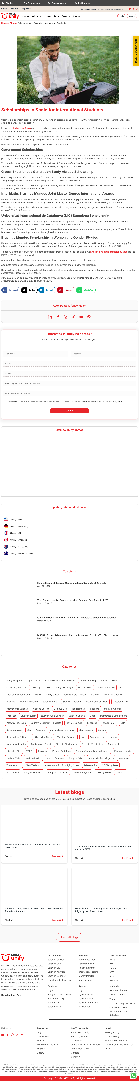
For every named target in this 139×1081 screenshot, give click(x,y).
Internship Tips (13, 751)
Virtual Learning (88, 680)
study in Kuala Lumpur (52, 715)
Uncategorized (120, 701)
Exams (38, 694)
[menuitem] (25, 16)
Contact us (14, 9)
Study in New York (33, 772)
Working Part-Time (61, 751)
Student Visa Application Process (92, 751)
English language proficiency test (108, 251)
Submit (69, 410)
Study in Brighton (82, 772)
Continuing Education (17, 687)
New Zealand (33, 765)
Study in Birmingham (66, 744)
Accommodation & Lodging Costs (61, 765)
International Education (18, 694)
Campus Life (60, 708)
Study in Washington (92, 744)
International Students (17, 708)
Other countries (14, 730)
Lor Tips (37, 687)
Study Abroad (86, 730)
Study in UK (114, 744)
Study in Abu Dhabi (41, 744)
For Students (8, 3)
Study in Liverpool (72, 701)
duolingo (10, 701)
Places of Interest (109, 680)
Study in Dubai (76, 758)
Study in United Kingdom (101, 758)
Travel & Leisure (74, 722)
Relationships (90, 765)
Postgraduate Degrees (75, 694)
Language (92, 722)
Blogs (92, 715)
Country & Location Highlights (46, 722)
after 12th (11, 715)
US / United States (43, 737)
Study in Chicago (64, 687)
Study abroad (26, 9)
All (121, 687)
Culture (95, 694)
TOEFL (29, 751)
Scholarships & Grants (17, 737)
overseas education (16, 744)
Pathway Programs (16, 722)
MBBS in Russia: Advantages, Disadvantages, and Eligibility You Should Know (77, 635)
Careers (4, 9)
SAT (83, 737)
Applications (34, 680)
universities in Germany (62, 730)
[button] (10, 290)
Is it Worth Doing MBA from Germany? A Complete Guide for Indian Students (76, 617)
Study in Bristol (50, 701)
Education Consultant (97, 701)
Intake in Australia (106, 687)
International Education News (60, 680)
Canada (102, 730)
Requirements (78, 708)
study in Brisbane (55, 758)
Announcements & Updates (103, 737)
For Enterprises (32, 3)
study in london (33, 758)
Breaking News (103, 772)
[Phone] (69, 374)
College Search (41, 708)
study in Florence (29, 701)
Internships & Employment (113, 715)
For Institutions (82, 3)
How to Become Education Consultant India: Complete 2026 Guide (71, 583)
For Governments (57, 3)
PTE (48, 687)
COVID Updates (110, 765)
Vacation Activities (66, 737)
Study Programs (14, 680)
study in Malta (13, 758)
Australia (42, 751)
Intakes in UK (109, 722)
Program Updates (123, 751)
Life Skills (121, 772)
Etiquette (94, 708)
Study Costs (52, 694)
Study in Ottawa (77, 715)
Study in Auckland (36, 730)
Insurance (124, 758)
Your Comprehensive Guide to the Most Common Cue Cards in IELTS (72, 600)
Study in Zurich (28, 715)
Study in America (112, 708)
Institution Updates (112, 694)
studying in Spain (21, 128)
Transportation (13, 765)
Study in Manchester (58, 772)
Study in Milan (85, 687)
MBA (122, 722)
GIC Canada (12, 772)
